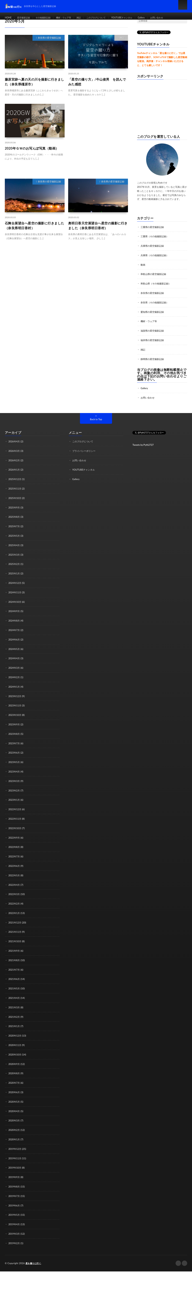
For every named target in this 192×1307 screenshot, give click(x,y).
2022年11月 (15, 810)
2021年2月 (14, 1005)
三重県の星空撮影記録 (153, 226)
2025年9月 (14, 504)
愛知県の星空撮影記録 (153, 310)
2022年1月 (14, 903)
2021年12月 (15, 912)
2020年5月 (14, 1089)
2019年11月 (15, 1145)
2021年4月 (14, 987)
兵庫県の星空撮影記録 (153, 245)
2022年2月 (14, 894)
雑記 (87, 17)
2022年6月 (14, 857)
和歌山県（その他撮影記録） (157, 282)
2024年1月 (14, 680)
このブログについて (106, 17)
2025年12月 (15, 476)
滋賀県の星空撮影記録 (153, 329)
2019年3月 (14, 1219)
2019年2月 (14, 1228)
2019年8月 (14, 1172)
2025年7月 (14, 522)
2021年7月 (14, 959)
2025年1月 (14, 569)
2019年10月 (15, 1154)
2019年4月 (14, 1210)
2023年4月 (14, 764)
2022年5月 (14, 866)
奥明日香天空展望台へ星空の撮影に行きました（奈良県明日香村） (98, 225)
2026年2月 (14, 457)
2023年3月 (14, 773)
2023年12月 (15, 689)
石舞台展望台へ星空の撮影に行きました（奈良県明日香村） (34, 225)
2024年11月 (15, 587)
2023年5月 (14, 754)
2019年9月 (14, 1163)
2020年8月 (14, 1061)
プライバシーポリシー (84, 448)
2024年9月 (14, 606)
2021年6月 (14, 968)
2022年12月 (15, 801)
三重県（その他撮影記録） (156, 236)
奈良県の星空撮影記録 (49, 37)
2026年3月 (14, 448)
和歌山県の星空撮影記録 (154, 273)
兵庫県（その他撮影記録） (156, 254)
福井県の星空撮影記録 (153, 338)
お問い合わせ (173, 17)
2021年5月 (14, 977)
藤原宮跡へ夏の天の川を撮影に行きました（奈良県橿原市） (34, 81)
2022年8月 (14, 838)
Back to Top (96, 416)
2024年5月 (14, 643)
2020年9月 (14, 1052)
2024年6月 (14, 634)
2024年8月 (14, 615)
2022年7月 (14, 847)
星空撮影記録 (25, 17)
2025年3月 (14, 550)
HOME (8, 17)
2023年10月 (15, 708)
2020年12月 (15, 1024)
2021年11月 (15, 922)
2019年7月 (14, 1182)
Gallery (157, 17)
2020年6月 (14, 1080)
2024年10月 (15, 596)
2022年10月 (15, 819)
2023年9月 (14, 717)
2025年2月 (14, 559)
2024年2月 (14, 671)
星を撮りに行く (34, 1248)
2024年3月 (14, 662)
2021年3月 (14, 996)
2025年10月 (15, 494)
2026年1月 (14, 466)
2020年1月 (14, 1126)
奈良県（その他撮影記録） (156, 301)
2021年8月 (14, 949)
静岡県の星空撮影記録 (153, 357)
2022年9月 (14, 829)
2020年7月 (14, 1070)
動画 (143, 264)
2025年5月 (14, 531)
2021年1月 (14, 1015)
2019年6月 (14, 1191)
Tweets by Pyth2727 (143, 442)
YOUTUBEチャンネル (135, 17)
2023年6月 (14, 745)
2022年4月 (14, 875)
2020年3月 (14, 1107)
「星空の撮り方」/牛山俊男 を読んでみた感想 (97, 81)
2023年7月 (14, 736)
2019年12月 (15, 1135)
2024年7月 (14, 624)
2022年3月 (14, 884)
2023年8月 (14, 727)
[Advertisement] (98, 138)
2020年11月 (15, 1033)
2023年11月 (15, 699)
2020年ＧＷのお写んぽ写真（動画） (32, 148)
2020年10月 (15, 1042)
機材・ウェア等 (70, 17)
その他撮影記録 (47, 17)
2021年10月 (15, 931)
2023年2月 (14, 782)
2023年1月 (14, 792)
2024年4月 (14, 652)
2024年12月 (15, 578)
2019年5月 (14, 1200)
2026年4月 (14, 439)
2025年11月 (15, 485)
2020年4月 (14, 1098)
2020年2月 (14, 1117)
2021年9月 (14, 940)
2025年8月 (14, 513)
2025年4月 (14, 541)
